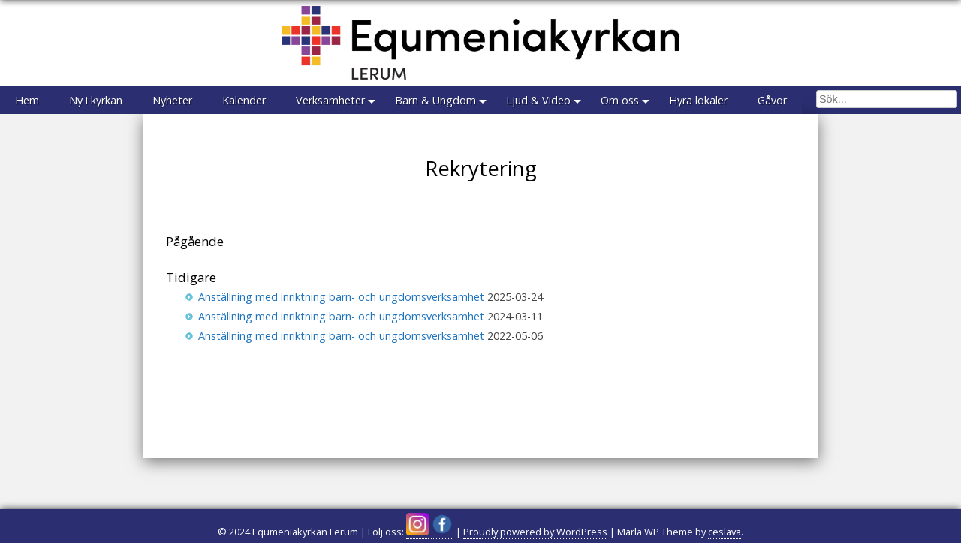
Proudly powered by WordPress (535, 531)
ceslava (724, 531)
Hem (27, 100)
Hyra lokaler (698, 100)
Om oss (620, 100)
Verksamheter (330, 100)
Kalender (244, 100)
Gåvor (772, 100)
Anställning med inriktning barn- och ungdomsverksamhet (341, 297)
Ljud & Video (538, 100)
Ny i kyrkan (95, 100)
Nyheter (172, 100)
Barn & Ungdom (435, 100)
